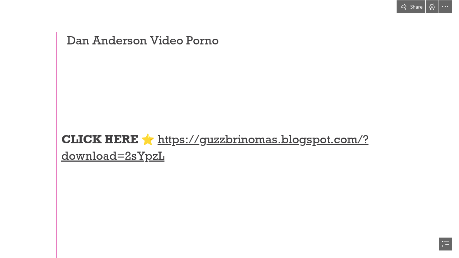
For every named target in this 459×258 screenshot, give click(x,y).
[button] (411, 6)
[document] (229, 129)
